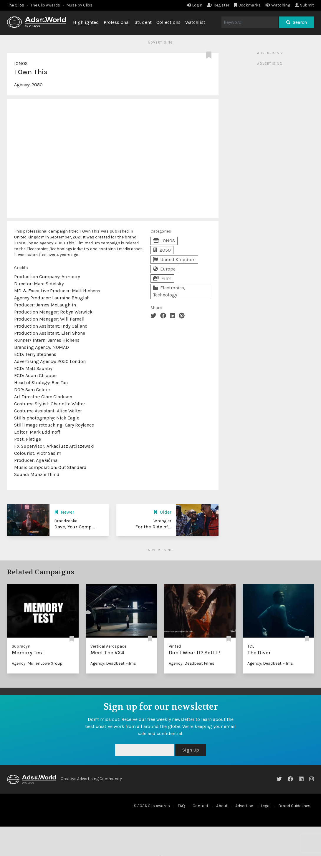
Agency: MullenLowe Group (37, 663)
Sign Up (190, 750)
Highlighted (86, 22)
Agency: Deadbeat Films (113, 663)
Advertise (244, 805)
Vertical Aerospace (108, 646)
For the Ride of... (153, 527)
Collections (168, 22)
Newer (64, 512)
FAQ (181, 805)
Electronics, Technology (169, 291)
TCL (250, 646)
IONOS (21, 63)
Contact (201, 805)
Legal (266, 805)
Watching (277, 5)
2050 (37, 84)
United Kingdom (174, 259)
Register (218, 5)
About (222, 805)
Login (194, 5)
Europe (164, 269)
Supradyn (21, 646)
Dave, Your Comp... (74, 527)
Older (162, 512)
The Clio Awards (45, 5)
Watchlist (195, 22)
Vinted (175, 646)
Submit (304, 5)
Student (143, 22)
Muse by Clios (79, 5)
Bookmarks (247, 5)
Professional (117, 22)
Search (296, 22)
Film (162, 278)
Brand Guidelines (294, 805)
